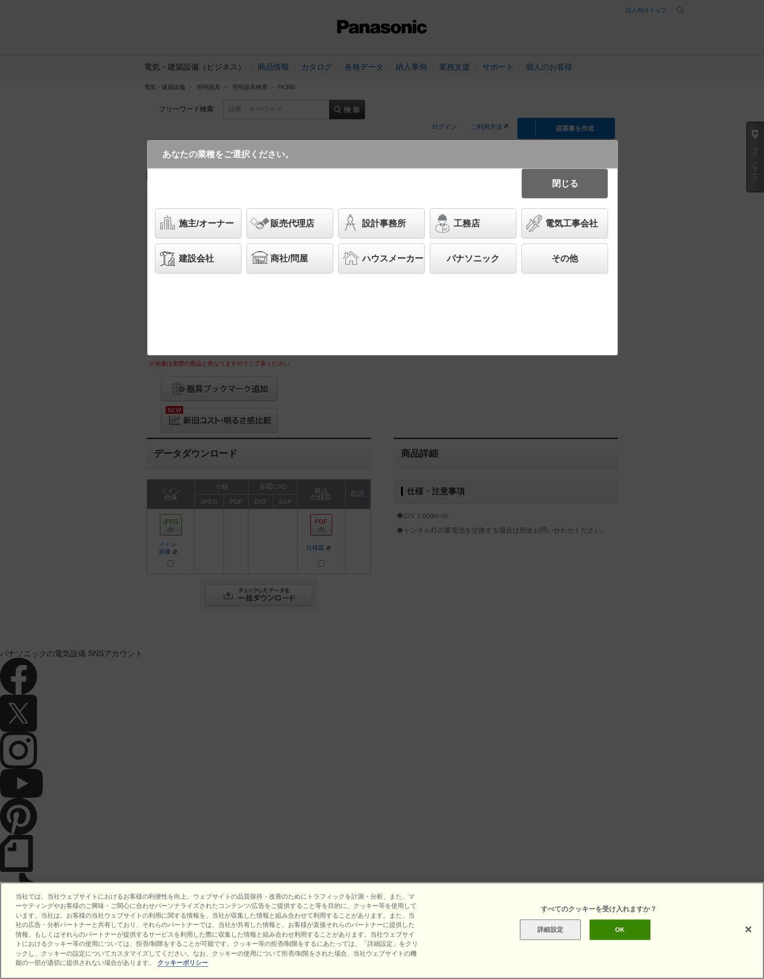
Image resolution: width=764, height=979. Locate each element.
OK (620, 929)
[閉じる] (748, 929)
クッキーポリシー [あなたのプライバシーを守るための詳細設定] (182, 962)
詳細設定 (550, 929)
